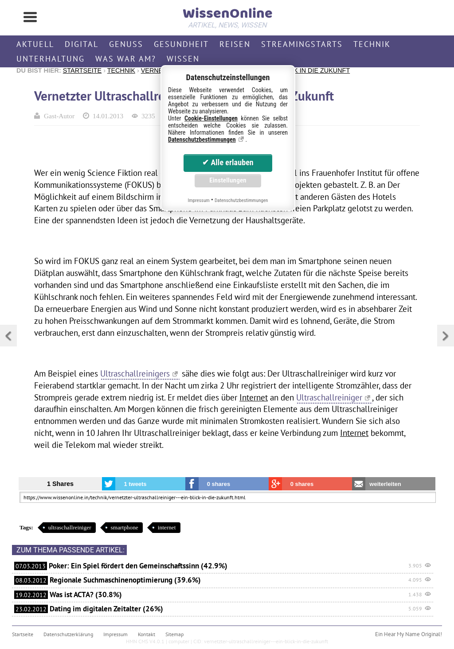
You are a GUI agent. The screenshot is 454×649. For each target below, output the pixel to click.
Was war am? (125, 59)
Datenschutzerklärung (68, 634)
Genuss (126, 44)
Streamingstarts (302, 44)
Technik (372, 44)
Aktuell (35, 44)
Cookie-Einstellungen (211, 118)
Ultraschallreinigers (135, 373)
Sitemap (174, 634)
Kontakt (146, 634)
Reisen (234, 44)
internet (167, 527)
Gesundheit (181, 44)
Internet (253, 397)
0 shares (219, 484)
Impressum (115, 634)
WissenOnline (227, 16)
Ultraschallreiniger (329, 397)
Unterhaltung (50, 59)
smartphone (124, 527)
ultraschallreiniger (69, 527)
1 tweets (135, 484)
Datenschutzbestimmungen (202, 139)
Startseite (82, 70)
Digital (81, 44)
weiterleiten (385, 484)
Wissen (183, 59)
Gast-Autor (59, 116)
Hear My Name (402, 634)
